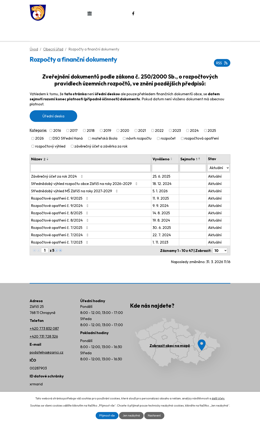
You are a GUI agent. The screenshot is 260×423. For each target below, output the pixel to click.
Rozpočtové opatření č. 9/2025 (60, 198)
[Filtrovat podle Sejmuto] (193, 168)
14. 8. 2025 (161, 213)
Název (38, 159)
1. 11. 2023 (160, 242)
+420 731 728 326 (44, 336)
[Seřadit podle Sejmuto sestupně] (199, 160)
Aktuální (215, 176)
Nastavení (154, 415)
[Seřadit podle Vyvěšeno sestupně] (171, 160)
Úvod (47, 30)
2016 (57, 130)
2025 (212, 130)
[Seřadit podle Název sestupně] (48, 160)
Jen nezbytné (131, 415)
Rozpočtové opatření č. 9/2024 (60, 205)
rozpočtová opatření (201, 138)
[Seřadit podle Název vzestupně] (48, 158)
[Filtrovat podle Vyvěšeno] (165, 168)
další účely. (218, 398)
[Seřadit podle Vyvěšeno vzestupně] (171, 158)
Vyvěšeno (161, 159)
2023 (176, 130)
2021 (142, 130)
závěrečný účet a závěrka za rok (101, 146)
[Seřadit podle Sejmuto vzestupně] (199, 158)
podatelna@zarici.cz (46, 352)
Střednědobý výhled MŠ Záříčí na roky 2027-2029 (75, 191)
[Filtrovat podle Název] (90, 168)
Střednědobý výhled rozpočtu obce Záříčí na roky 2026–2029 (85, 183)
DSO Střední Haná (68, 138)
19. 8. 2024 (161, 220)
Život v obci (125, 30)
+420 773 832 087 (44, 328)
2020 (124, 130)
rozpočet (168, 138)
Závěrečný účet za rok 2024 (57, 176)
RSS (222, 63)
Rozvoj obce (168, 30)
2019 (107, 130)
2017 (74, 130)
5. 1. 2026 (160, 191)
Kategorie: (38, 130)
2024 (194, 130)
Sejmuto (188, 159)
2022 (159, 130)
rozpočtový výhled (50, 146)
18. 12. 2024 (162, 183)
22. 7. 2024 (162, 235)
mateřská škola (104, 138)
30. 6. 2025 (162, 227)
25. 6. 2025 (161, 176)
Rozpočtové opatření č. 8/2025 (60, 213)
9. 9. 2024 (161, 205)
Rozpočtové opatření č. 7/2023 (60, 242)
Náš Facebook (154, 13)
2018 (90, 130)
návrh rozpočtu (139, 138)
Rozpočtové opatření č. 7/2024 (60, 235)
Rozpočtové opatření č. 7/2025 (60, 227)
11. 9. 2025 (161, 198)
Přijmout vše (107, 415)
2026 (39, 138)
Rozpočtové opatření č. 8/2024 (60, 220)
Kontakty (208, 30)
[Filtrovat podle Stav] (218, 168)
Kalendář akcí (110, 13)
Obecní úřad (82, 30)
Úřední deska (53, 116)
